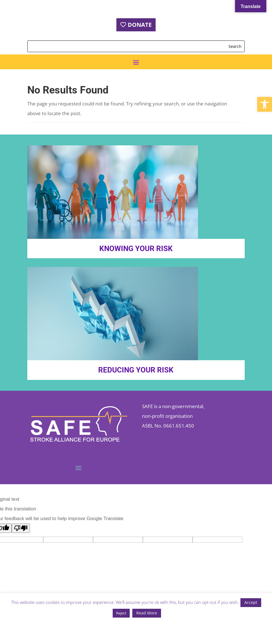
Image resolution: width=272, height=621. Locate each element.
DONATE (140, 24)
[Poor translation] (21, 528)
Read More (146, 613)
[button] (264, 104)
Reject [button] (121, 613)
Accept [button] (250, 602)
